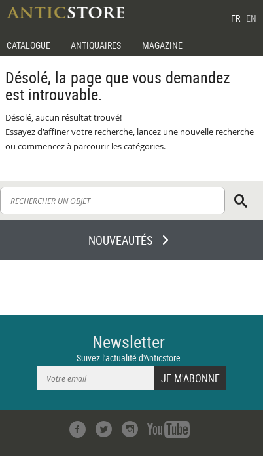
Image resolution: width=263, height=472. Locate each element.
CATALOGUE (28, 45)
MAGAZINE (162, 45)
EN (251, 18)
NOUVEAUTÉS (120, 240)
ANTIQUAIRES (96, 45)
